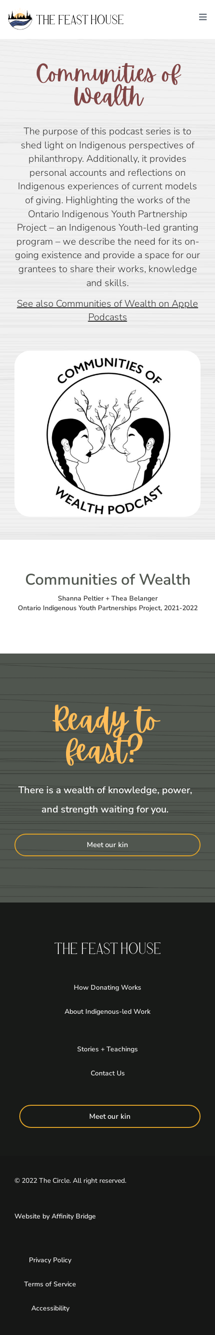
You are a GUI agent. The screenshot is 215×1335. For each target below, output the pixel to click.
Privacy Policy (50, 1260)
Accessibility (50, 1308)
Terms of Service (50, 1284)
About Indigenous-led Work (107, 1011)
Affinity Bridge (74, 1216)
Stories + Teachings (107, 1049)
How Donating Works (107, 987)
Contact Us (108, 1073)
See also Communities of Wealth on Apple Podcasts (107, 310)
